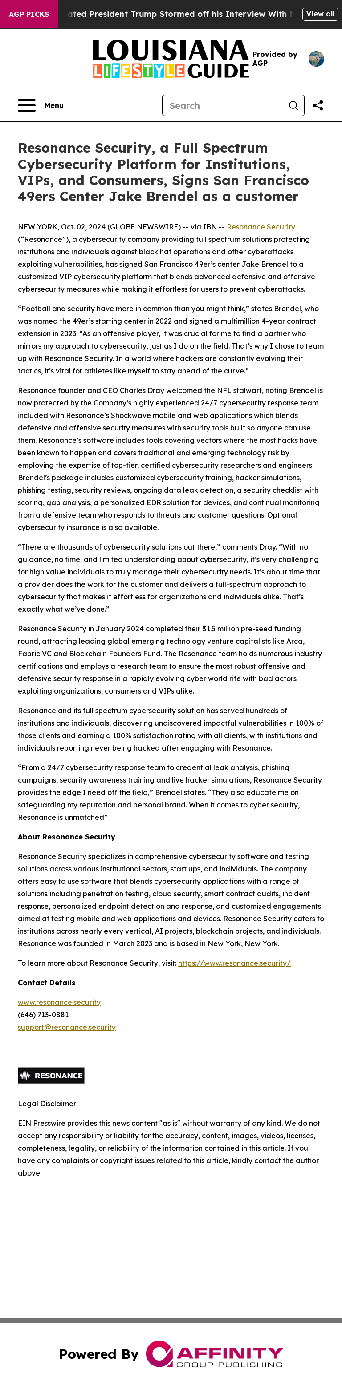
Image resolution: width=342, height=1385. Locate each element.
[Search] (223, 105)
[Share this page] (318, 105)
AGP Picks (29, 14)
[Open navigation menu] (41, 105)
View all (320, 13)
